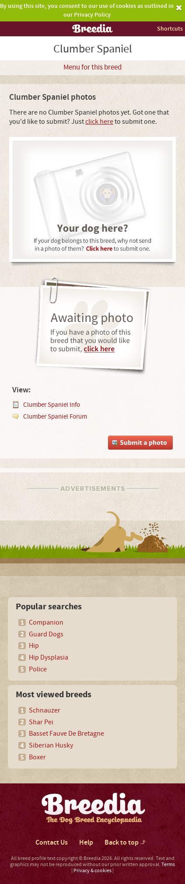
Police (38, 669)
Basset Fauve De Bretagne (66, 733)
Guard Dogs (46, 634)
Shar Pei (41, 722)
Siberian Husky (51, 745)
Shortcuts (170, 28)
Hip (34, 645)
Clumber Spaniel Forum (55, 416)
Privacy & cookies (92, 870)
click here (99, 121)
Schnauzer (44, 710)
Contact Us (51, 842)
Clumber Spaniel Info (51, 405)
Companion (46, 622)
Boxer (37, 757)
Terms (168, 864)
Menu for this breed (92, 67)
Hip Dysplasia (48, 657)
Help (86, 842)
